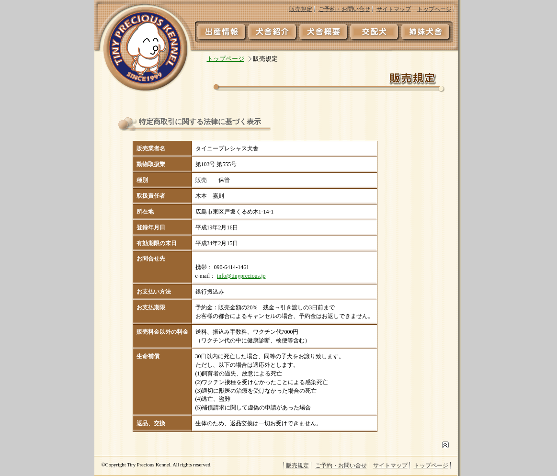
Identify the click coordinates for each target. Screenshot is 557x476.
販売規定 (300, 9)
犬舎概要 (324, 31)
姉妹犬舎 (428, 31)
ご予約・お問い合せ (344, 9)
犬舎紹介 (272, 31)
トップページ (434, 9)
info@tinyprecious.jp (241, 275)
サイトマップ (393, 9)
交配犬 (376, 31)
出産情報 (221, 31)
